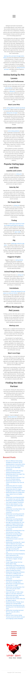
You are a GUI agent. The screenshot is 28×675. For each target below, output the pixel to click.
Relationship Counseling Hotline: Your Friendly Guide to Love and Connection (15, 510)
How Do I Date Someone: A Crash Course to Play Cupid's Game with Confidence (14, 505)
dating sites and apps (12, 113)
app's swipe (18, 232)
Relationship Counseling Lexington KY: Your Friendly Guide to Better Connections (14, 527)
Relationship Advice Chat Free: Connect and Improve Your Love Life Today (15, 482)
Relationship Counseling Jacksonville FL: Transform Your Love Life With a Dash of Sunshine (15, 515)
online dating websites (13, 131)
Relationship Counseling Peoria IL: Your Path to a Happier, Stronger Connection (14, 558)
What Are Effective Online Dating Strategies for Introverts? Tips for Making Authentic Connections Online (15, 462)
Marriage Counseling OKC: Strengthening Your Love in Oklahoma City (15, 550)
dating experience (12, 417)
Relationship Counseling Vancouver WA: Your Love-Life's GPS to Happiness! (15, 612)
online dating (8, 88)
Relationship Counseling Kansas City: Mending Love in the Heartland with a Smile (15, 607)
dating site (12, 91)
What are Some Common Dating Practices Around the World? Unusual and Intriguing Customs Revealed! (15, 616)
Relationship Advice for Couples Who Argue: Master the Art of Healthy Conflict (15, 494)
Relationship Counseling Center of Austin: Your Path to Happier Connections (14, 577)
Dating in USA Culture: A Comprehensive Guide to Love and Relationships (14, 539)
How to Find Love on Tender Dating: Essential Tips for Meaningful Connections (15, 467)
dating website (19, 260)
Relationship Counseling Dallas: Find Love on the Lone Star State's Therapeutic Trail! (15, 588)
